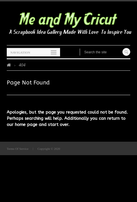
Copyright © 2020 (48, 148)
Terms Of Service (17, 148)
